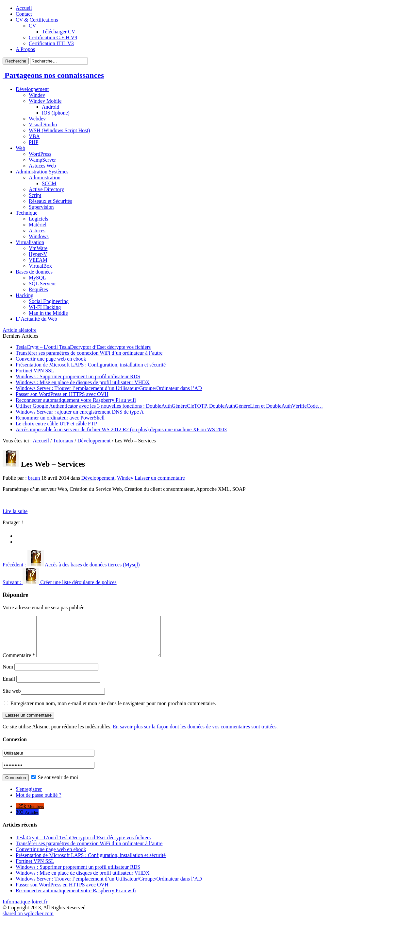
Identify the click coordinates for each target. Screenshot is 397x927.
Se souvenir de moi (54, 785)
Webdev (37, 118)
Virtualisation (30, 242)
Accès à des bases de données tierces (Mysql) (71, 564)
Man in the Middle (48, 313)
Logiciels (38, 219)
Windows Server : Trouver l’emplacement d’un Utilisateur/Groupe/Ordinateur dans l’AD (109, 388)
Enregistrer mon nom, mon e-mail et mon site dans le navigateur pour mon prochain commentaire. (113, 711)
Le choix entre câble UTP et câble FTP (56, 423)
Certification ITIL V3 (51, 43)
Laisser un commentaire (160, 478)
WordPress (40, 154)
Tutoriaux (63, 440)
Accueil (24, 8)
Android (50, 107)
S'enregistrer (29, 797)
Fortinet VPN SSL (35, 370)
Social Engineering (49, 301)
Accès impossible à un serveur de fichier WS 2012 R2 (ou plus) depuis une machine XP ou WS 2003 (121, 429)
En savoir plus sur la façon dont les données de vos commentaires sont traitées (194, 734)
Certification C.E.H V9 (53, 37)
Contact (24, 14)
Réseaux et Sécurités (50, 201)
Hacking (24, 295)
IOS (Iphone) (56, 113)
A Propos (25, 49)
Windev (37, 95)
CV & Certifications (37, 20)
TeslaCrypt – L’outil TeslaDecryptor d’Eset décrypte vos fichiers (83, 347)
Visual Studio (43, 124)
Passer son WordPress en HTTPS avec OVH (62, 394)
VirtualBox (40, 266)
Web (20, 148)
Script (35, 195)
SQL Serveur (42, 283)
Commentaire (19, 663)
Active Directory (46, 189)
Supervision (41, 207)
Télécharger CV (58, 31)
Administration (44, 177)
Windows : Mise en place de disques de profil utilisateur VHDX (83, 382)
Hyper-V (38, 254)
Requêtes (38, 289)
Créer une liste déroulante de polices (60, 582)
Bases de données (34, 272)
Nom (8, 674)
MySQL (37, 277)
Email (9, 686)
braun (34, 478)
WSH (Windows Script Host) (59, 130)
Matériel (37, 224)
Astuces (37, 230)
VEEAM (38, 260)
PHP (33, 142)
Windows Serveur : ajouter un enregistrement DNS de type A (80, 412)
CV (32, 25)
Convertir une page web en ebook (51, 359)
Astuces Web (42, 166)
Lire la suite (15, 511)
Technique (26, 213)
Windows (39, 236)
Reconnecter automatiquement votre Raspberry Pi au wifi (76, 400)
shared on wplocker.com (28, 921)
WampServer (42, 160)
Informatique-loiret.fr (25, 909)
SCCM (49, 183)
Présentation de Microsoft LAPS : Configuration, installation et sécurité (91, 364)
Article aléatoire (20, 330)
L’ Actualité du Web (36, 319)
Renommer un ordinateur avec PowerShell (60, 417)
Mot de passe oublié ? (38, 803)
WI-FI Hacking (45, 307)
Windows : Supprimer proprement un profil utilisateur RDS (78, 376)
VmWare (38, 248)
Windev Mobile (45, 101)
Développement (32, 89)
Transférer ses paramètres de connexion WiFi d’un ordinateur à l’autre (89, 353)
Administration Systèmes (42, 171)
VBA (34, 136)
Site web (12, 699)
